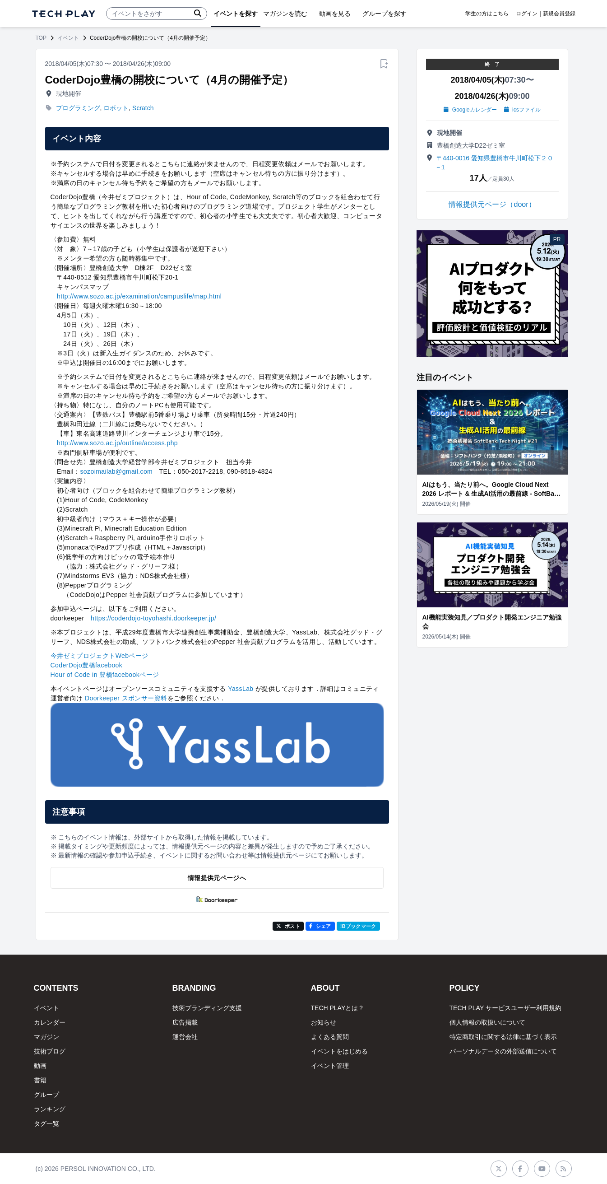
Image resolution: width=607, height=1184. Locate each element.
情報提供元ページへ (217, 877)
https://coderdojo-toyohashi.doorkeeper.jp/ (153, 618)
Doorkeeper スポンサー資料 (126, 698)
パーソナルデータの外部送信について (503, 1051)
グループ (46, 1094)
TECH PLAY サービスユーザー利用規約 (505, 1008)
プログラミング (78, 108)
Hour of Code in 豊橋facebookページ (105, 674)
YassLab (240, 688)
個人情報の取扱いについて (487, 1022)
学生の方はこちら (487, 13)
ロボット (116, 108)
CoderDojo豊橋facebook (87, 665)
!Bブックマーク (358, 926)
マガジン (46, 1036)
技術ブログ (49, 1051)
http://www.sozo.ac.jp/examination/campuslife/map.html (139, 296)
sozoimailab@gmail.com (116, 471)
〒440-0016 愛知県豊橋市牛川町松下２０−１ (494, 162)
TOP (41, 38)
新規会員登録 (559, 13)
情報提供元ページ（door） (492, 204)
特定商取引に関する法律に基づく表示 (503, 1036)
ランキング (49, 1109)
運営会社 (185, 1036)
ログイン (526, 13)
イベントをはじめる (339, 1051)
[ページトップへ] (63, 13)
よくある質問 (330, 1036)
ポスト (288, 926)
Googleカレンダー (470, 110)
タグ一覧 (46, 1123)
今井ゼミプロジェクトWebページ (99, 655)
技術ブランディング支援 (207, 1008)
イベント (68, 38)
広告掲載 (185, 1022)
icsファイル (522, 110)
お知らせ (323, 1022)
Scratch (142, 108)
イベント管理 (330, 1065)
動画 (40, 1065)
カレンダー (49, 1022)
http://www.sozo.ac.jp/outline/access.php (117, 443)
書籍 (40, 1080)
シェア (320, 926)
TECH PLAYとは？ (338, 1008)
